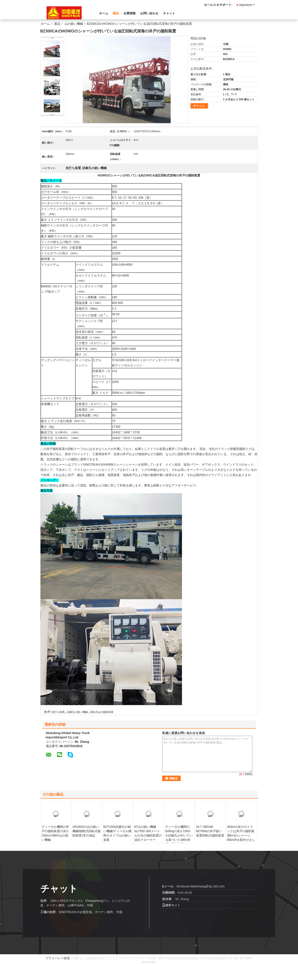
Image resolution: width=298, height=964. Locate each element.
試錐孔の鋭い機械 (77, 712)
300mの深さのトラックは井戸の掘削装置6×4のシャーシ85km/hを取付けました (241, 835)
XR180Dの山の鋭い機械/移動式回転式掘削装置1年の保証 (86, 831)
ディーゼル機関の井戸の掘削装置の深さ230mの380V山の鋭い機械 (55, 833)
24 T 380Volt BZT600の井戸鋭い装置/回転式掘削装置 (210, 831)
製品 (116, 13)
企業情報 (129, 13)
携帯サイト (171, 905)
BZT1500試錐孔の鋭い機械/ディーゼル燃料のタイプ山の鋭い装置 (117, 833)
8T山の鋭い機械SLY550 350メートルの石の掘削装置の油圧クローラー (148, 833)
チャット (169, 13)
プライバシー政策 (57, 958)
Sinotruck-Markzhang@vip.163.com (201, 886)
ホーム (103, 13)
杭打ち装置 (58, 712)
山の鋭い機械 (74, 23)
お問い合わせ (149, 13)
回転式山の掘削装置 (101, 712)
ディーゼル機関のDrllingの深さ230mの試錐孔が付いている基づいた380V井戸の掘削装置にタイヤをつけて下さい (179, 837)
